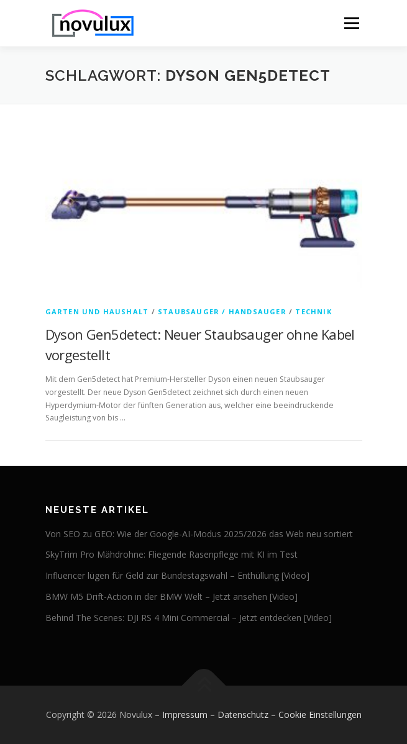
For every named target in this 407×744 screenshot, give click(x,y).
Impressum (185, 714)
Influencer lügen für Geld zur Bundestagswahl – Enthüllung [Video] (177, 575)
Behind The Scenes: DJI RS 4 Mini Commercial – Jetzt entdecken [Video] (188, 618)
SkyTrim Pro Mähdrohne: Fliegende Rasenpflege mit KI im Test (171, 554)
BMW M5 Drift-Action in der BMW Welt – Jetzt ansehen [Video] (171, 596)
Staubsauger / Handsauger (222, 311)
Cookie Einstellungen (320, 714)
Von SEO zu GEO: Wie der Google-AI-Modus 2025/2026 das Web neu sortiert (199, 534)
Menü (351, 23)
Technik (313, 311)
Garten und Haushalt (97, 311)
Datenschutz (242, 714)
